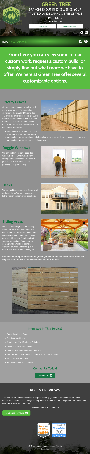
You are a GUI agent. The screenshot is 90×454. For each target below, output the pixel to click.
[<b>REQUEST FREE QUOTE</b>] (70, 26)
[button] (15, 290)
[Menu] (8, 32)
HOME (5, 42)
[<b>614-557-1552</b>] (42, 26)
